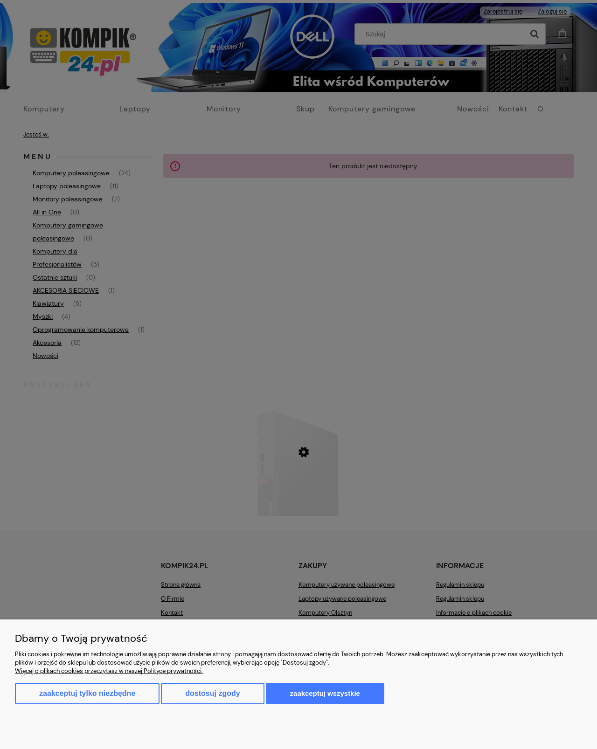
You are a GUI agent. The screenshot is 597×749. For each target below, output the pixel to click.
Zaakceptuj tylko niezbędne (87, 693)
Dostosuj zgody (212, 693)
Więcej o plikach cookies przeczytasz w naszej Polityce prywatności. (109, 671)
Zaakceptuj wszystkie (325, 693)
